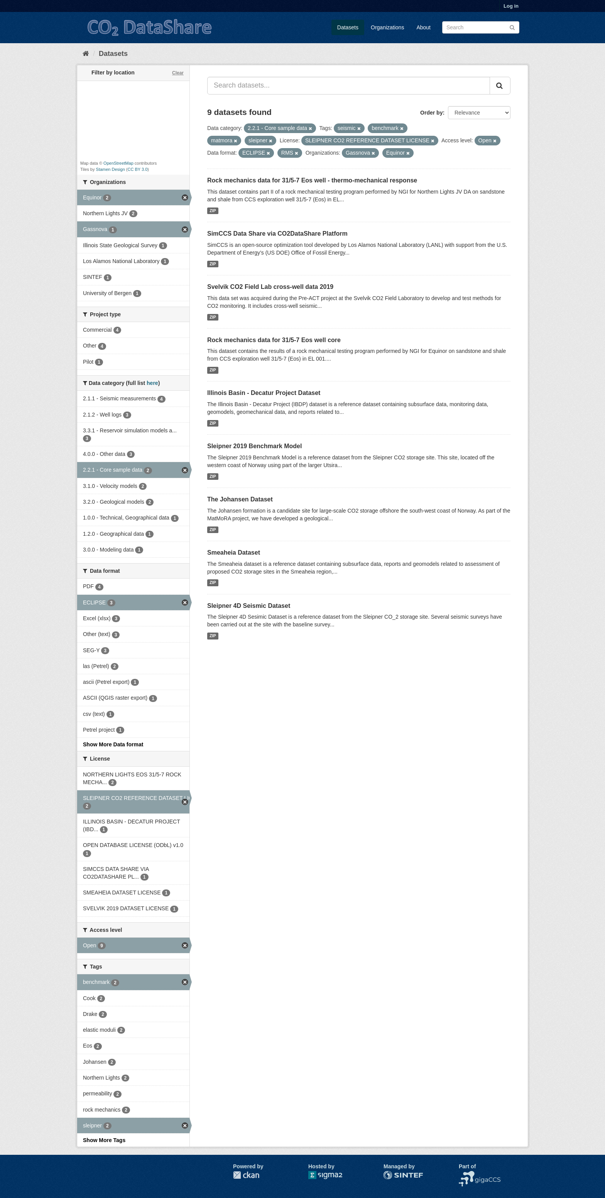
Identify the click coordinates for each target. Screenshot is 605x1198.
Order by (431, 113)
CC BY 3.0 (138, 169)
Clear (178, 73)
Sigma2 (331, 1175)
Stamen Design (110, 169)
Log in (511, 6)
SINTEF (393, 1175)
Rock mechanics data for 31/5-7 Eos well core (274, 340)
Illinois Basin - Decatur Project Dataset (263, 393)
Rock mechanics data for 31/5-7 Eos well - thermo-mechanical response (312, 180)
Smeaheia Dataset (233, 552)
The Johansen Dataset (240, 499)
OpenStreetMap (118, 163)
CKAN (246, 1175)
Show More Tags (104, 1140)
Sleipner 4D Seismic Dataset (248, 605)
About (423, 27)
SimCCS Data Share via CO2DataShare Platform (277, 233)
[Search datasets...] (348, 85)
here (152, 383)
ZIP (213, 210)
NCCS (466, 1175)
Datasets (347, 27)
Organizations (387, 27)
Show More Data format (113, 744)
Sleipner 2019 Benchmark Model (254, 446)
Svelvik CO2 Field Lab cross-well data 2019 (270, 286)
